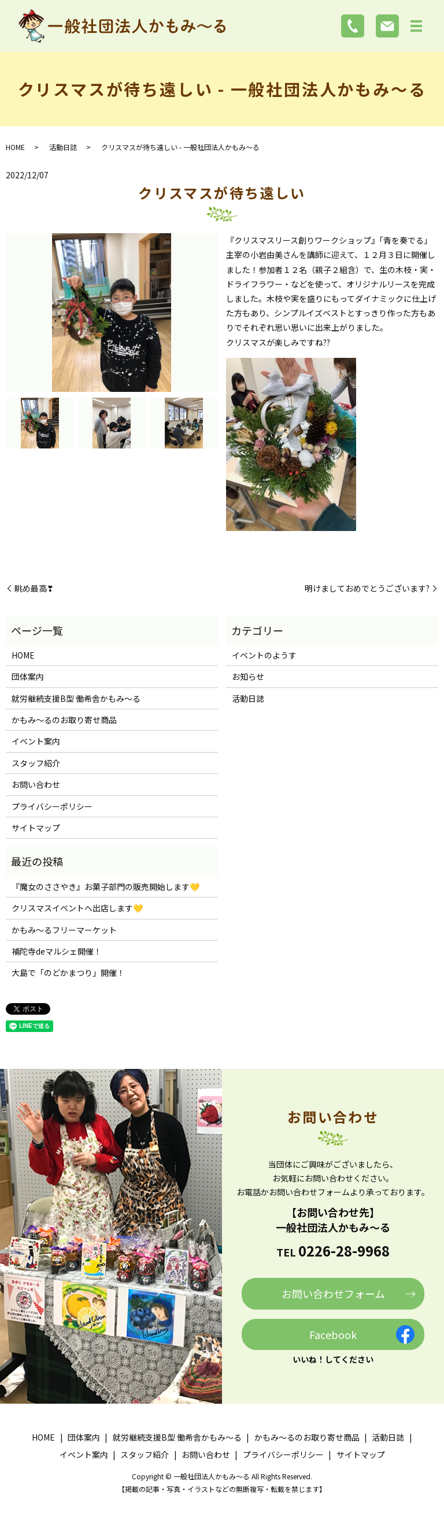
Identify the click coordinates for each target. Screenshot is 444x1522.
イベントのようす (264, 655)
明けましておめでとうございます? (367, 588)
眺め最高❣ (34, 588)
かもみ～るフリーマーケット (64, 930)
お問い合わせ (36, 784)
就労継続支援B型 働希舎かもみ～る (76, 698)
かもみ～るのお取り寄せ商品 (64, 720)
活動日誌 (63, 147)
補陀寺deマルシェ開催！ (57, 951)
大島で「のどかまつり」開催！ (68, 972)
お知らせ (248, 676)
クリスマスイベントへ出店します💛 (77, 908)
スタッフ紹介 (36, 763)
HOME (15, 147)
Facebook (333, 1334)
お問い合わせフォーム (333, 1293)
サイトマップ (36, 827)
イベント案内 (36, 741)
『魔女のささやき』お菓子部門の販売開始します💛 (105, 886)
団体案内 (28, 676)
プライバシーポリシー (52, 806)
